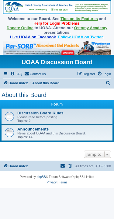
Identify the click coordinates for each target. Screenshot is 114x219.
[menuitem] (16, 74)
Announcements (33, 129)
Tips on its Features (79, 18)
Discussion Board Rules (40, 113)
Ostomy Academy (90, 28)
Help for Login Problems (56, 23)
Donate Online (20, 28)
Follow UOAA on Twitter (80, 37)
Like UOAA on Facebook (33, 37)
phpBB (41, 177)
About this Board (24, 95)
